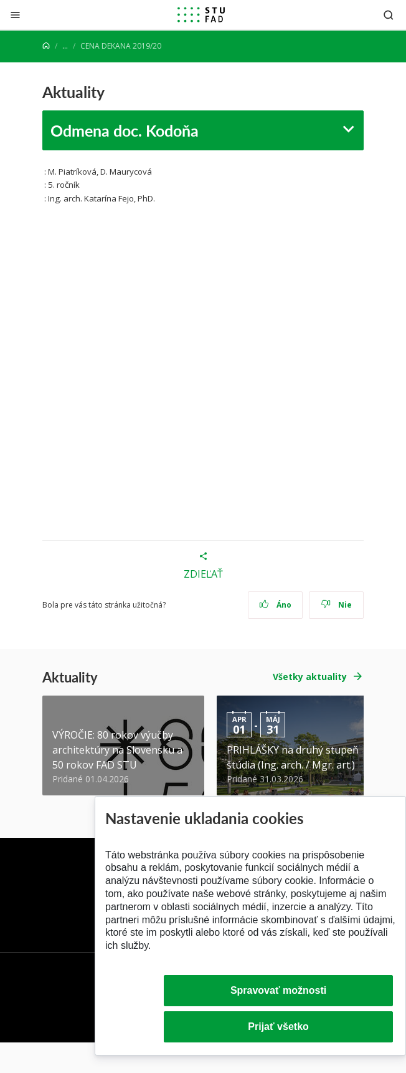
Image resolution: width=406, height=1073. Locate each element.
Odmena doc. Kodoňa (124, 130)
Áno (275, 605)
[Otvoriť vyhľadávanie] (388, 14)
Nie (336, 605)
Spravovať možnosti (278, 990)
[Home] (46, 46)
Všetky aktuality (310, 676)
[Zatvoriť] (15, 14)
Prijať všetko (278, 1026)
